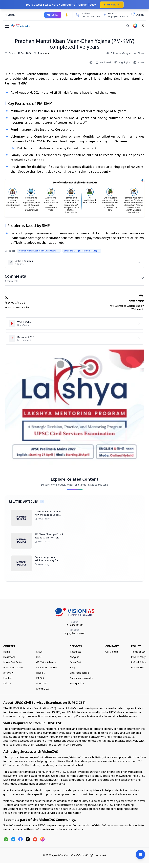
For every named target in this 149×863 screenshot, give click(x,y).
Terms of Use (138, 651)
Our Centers (111, 651)
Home (6, 651)
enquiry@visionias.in (74, 633)
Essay (39, 651)
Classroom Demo (79, 672)
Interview (8, 672)
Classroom (9, 656)
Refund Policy (138, 662)
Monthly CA (42, 688)
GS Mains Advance (46, 662)
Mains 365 (41, 683)
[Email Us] (115, 15)
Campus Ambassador (81, 678)
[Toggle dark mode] (66, 15)
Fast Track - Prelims (47, 667)
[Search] (128, 26)
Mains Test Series (12, 662)
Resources (75, 651)
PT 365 (40, 678)
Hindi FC (40, 672)
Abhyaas (74, 656)
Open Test (75, 662)
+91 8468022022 (74, 625)
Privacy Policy (138, 656)
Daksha (7, 683)
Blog (72, 667)
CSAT (39, 656)
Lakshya (7, 678)
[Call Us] (77, 15)
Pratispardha (77, 683)
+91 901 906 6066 (91, 16)
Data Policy (137, 667)
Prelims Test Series (13, 667)
